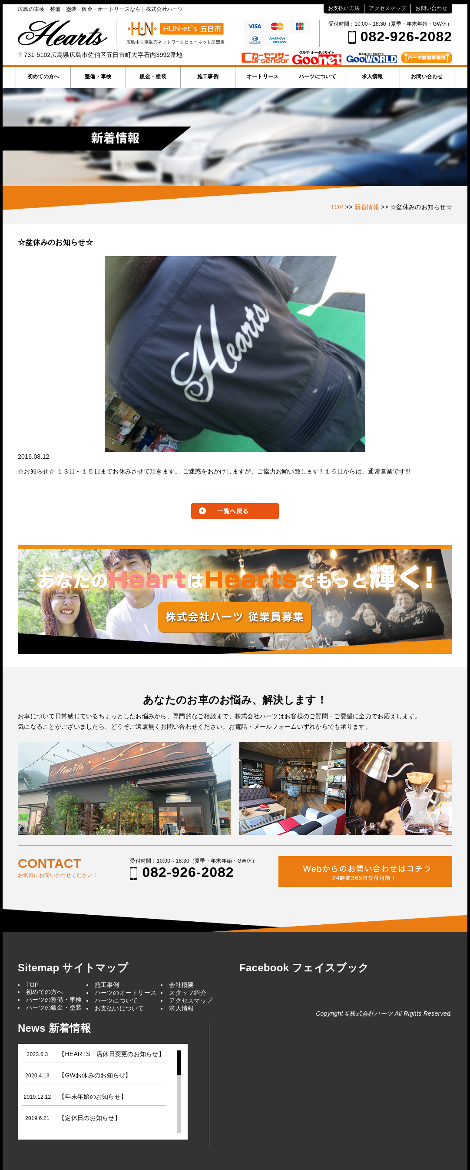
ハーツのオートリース (126, 992)
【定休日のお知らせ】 (90, 1117)
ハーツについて (317, 76)
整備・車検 (98, 76)
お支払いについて (119, 1008)
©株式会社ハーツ (369, 1013)
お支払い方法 (344, 8)
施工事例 (207, 76)
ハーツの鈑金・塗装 (54, 1007)
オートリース (263, 76)
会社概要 (181, 984)
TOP (32, 984)
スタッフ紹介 (187, 992)
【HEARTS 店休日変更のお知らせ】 (112, 1053)
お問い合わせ (431, 8)
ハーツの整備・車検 (54, 999)
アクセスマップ (387, 8)
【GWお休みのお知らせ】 (95, 1075)
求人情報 (372, 76)
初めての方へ (43, 76)
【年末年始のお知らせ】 (93, 1096)
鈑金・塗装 (152, 76)
